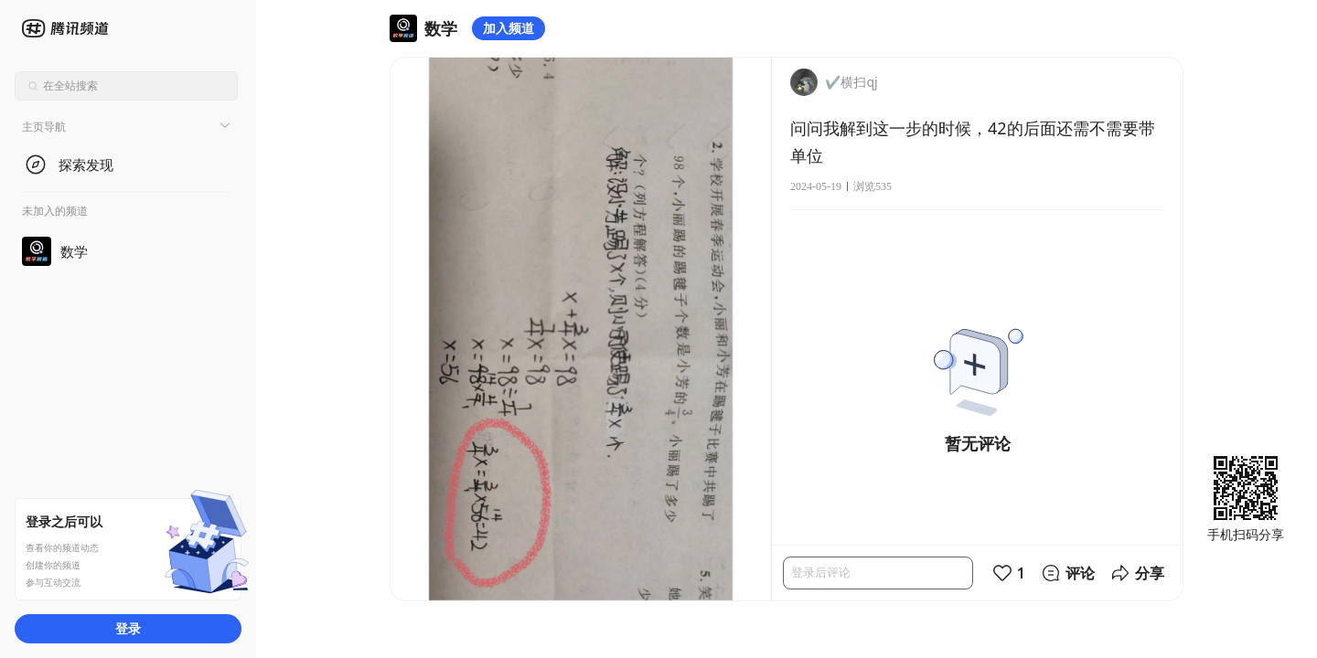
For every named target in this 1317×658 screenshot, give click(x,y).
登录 (128, 628)
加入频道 (508, 28)
